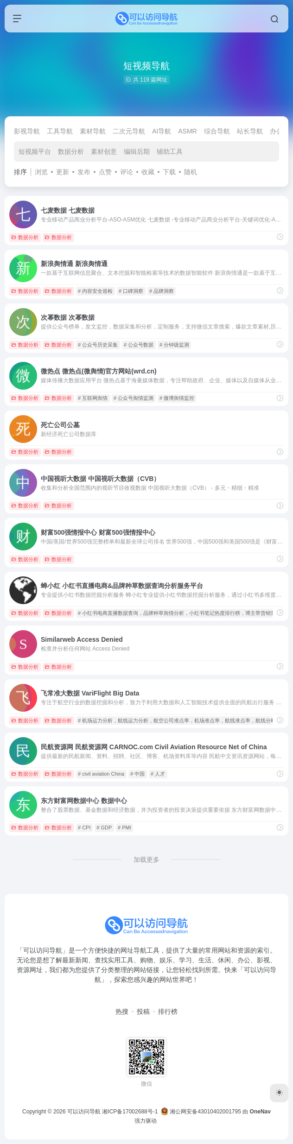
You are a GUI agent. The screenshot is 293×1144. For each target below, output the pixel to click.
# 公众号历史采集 (98, 345)
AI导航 (161, 131)
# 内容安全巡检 (95, 291)
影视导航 (27, 131)
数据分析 (71, 151)
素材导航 (93, 131)
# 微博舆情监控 (176, 398)
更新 (62, 172)
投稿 (143, 1011)
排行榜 (168, 1011)
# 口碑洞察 (131, 291)
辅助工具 (170, 151)
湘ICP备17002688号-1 (130, 1111)
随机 (190, 172)
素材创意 (104, 151)
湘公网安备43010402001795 (201, 1111)
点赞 (105, 172)
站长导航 (250, 131)
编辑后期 (137, 151)
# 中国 (137, 774)
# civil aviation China (101, 774)
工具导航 (60, 131)
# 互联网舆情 (93, 398)
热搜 (121, 1011)
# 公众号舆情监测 (133, 398)
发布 (83, 172)
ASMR (187, 131)
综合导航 (217, 131)
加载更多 (146, 859)
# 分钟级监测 (174, 345)
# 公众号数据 (138, 345)
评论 (126, 172)
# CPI (84, 827)
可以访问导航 (84, 1111)
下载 (169, 172)
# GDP (104, 827)
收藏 (147, 172)
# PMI (124, 827)
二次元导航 (129, 131)
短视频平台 (35, 151)
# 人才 (158, 774)
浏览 (41, 172)
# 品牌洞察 (161, 291)
